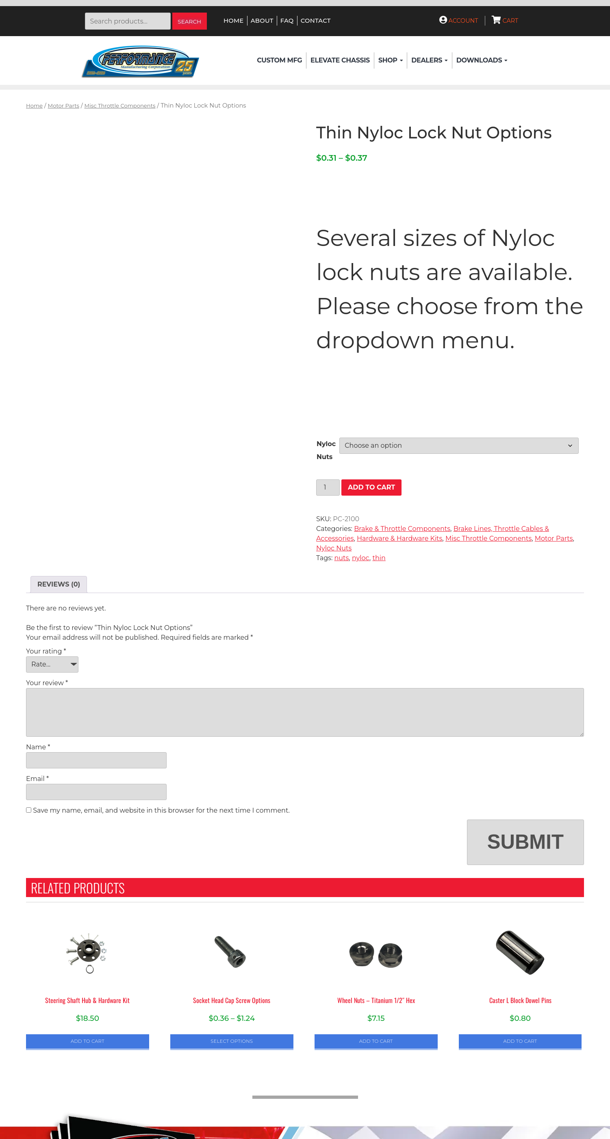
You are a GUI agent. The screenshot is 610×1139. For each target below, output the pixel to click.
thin (378, 558)
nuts (341, 558)
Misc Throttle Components (120, 105)
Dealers (429, 60)
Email (37, 779)
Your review (47, 683)
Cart (505, 20)
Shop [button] (390, 60)
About (262, 20)
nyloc (360, 558)
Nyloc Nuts (334, 548)
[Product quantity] (328, 487)
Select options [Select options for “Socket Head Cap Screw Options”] (232, 1041)
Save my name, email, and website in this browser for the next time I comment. (161, 810)
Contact (316, 20)
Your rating (46, 651)
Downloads (482, 60)
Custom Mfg (279, 60)
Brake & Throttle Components (402, 529)
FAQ (287, 20)
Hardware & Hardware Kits (399, 538)
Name (38, 747)
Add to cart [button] (87, 1041)
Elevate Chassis (340, 60)
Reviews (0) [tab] (58, 584)
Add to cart (371, 487)
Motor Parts (63, 105)
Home (233, 20)
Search (189, 21)
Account (458, 20)
